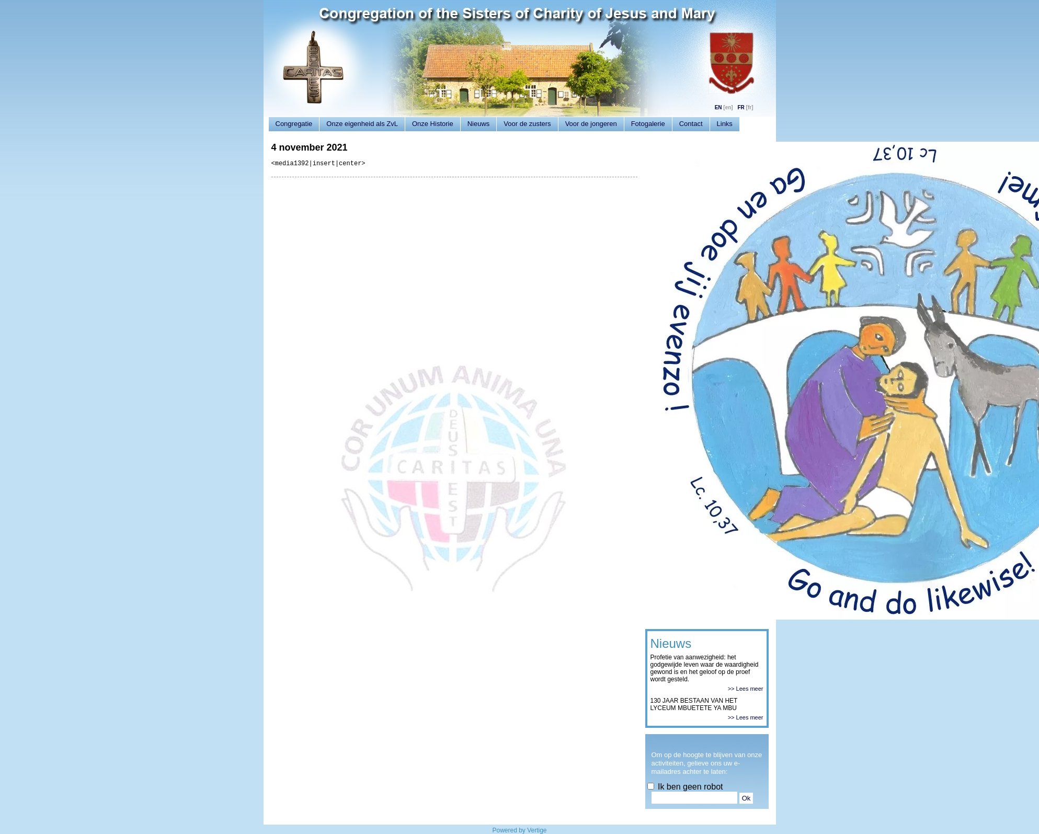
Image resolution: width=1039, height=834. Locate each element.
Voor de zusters (527, 124)
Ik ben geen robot (685, 786)
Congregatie (294, 124)
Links (725, 124)
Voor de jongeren (591, 124)
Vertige (536, 830)
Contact (691, 124)
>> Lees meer (745, 689)
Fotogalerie (648, 124)
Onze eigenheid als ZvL (362, 124)
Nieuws (478, 124)
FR (740, 107)
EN (718, 107)
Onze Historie (432, 124)
